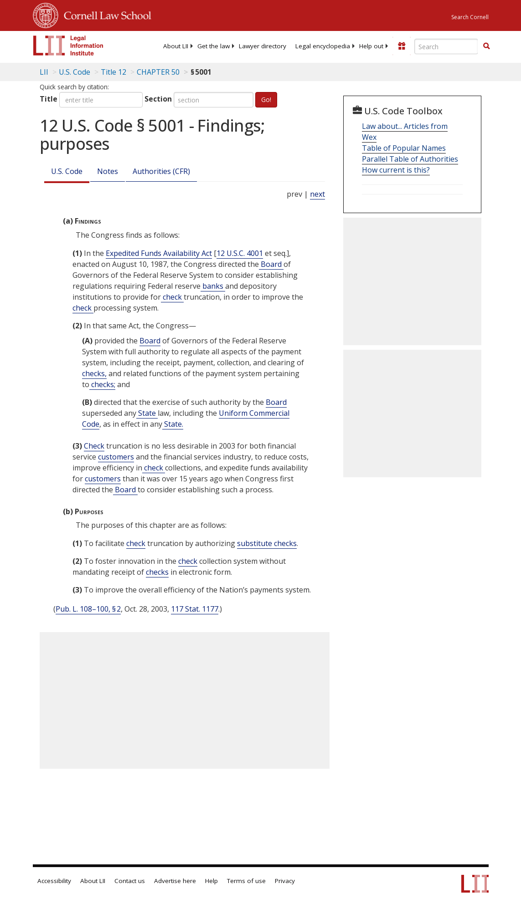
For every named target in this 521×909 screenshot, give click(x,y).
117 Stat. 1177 (194, 609)
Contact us (129, 881)
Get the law (213, 46)
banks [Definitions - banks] (213, 286)
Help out (371, 46)
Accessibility (54, 881)
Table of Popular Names (404, 148)
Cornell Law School (104, 14)
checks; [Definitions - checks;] (102, 384)
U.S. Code (67, 171)
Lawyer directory (262, 46)
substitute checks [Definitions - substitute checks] (267, 543)
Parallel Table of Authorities (410, 159)
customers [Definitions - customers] (116, 457)
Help (211, 881)
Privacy (285, 881)
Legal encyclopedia (322, 46)
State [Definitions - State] (147, 413)
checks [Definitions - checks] (157, 572)
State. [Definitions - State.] (172, 424)
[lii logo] (68, 45)
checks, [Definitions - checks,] (94, 373)
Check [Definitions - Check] (94, 446)
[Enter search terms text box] (446, 46)
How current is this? (396, 170)
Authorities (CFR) (161, 171)
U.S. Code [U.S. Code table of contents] (74, 72)
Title (48, 99)
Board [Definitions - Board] (271, 264)
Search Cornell (470, 17)
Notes (107, 171)
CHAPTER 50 (158, 72)
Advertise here (175, 881)
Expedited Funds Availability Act (159, 253)
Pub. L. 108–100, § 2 (88, 609)
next (317, 194)
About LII (175, 46)
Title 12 (113, 72)
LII (44, 72)
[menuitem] (176, 46)
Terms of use (246, 881)
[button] (486, 46)
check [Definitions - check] (172, 297)
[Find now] (486, 46)
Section (158, 99)
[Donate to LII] (401, 46)
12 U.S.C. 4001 (240, 253)
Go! (266, 99)
